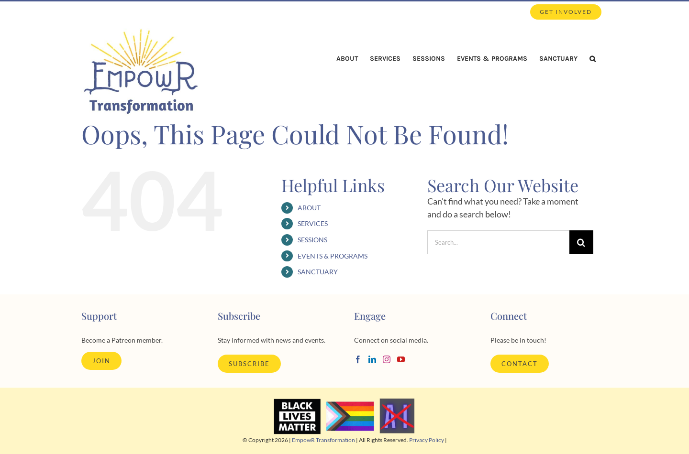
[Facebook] (358, 359)
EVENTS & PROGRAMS (332, 256)
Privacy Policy (426, 439)
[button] (592, 59)
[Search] (581, 242)
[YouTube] (401, 359)
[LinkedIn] (372, 359)
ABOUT (309, 208)
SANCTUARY (318, 272)
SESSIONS (312, 240)
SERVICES (313, 223)
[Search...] (498, 242)
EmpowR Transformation (323, 439)
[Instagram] (386, 359)
